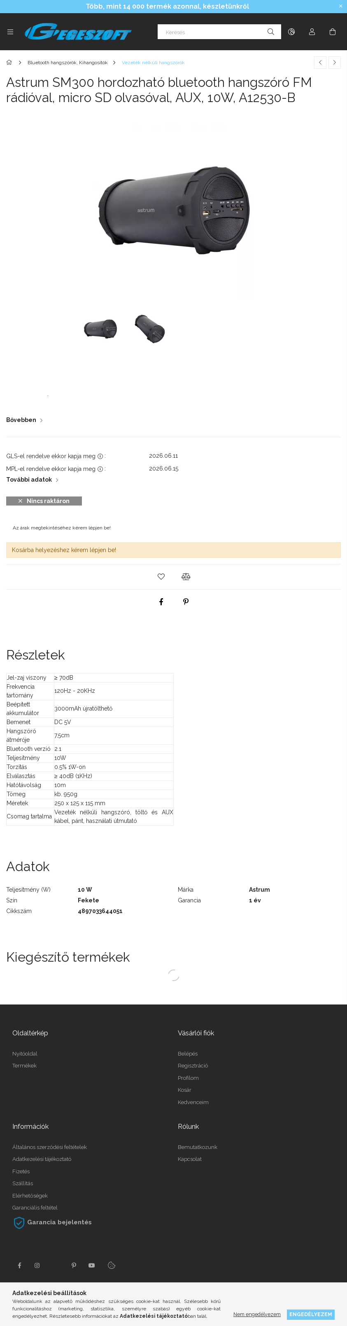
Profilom (188, 1078)
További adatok (29, 479)
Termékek (24, 1066)
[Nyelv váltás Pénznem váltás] (291, 31)
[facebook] (161, 602)
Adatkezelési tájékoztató (41, 1159)
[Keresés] (219, 31)
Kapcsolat (190, 1159)
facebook (19, 1265)
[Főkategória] (10, 62)
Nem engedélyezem (257, 1314)
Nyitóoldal (24, 1054)
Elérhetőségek (30, 1196)
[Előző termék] (320, 62)
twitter (56, 1265)
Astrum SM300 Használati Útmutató (76, 392)
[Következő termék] (334, 62)
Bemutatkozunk (197, 1147)
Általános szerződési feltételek (49, 1147)
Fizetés (21, 1171)
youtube (92, 1265)
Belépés (188, 1054)
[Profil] (312, 31)
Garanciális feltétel (35, 1208)
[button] (161, 577)
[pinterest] (186, 602)
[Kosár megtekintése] (332, 31)
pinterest (74, 1265)
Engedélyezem (310, 1314)
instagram (37, 1265)
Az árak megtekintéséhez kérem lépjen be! (62, 528)
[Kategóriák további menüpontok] (10, 31)
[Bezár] (341, 6)
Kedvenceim (193, 1102)
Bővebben (21, 420)
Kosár (184, 1090)
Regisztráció (193, 1066)
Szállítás (22, 1183)
